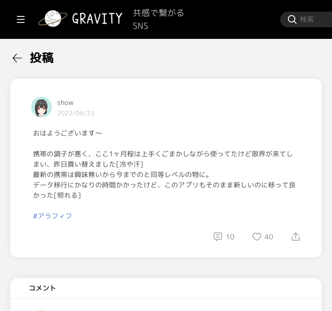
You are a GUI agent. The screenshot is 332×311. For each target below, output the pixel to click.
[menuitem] (52, 55)
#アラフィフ (156, 236)
